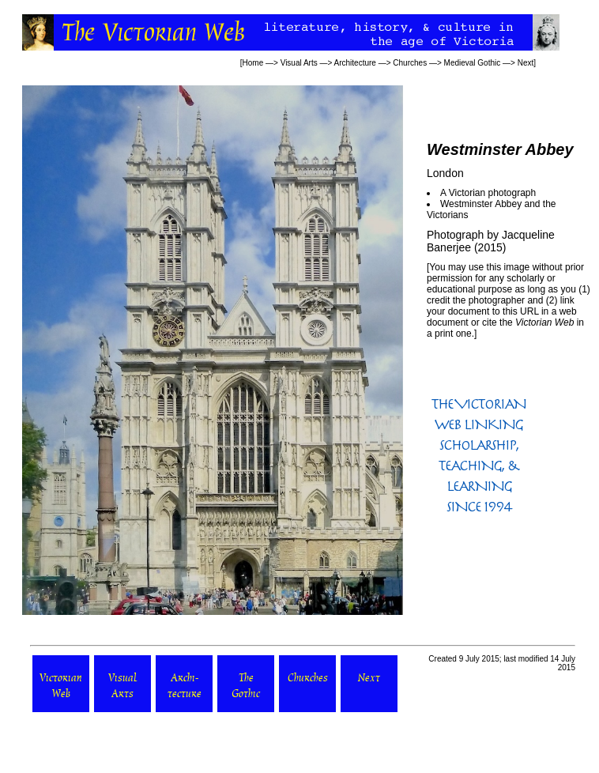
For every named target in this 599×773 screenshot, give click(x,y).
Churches (410, 62)
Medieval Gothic (472, 62)
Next (526, 62)
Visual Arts (299, 62)
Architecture (355, 62)
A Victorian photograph (488, 192)
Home (253, 62)
